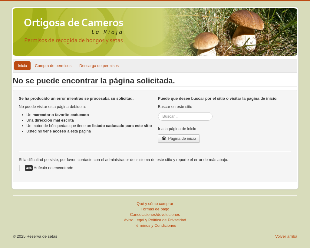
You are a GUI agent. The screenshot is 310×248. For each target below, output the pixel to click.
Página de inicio (179, 138)
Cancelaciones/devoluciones (155, 214)
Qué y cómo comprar (155, 203)
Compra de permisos (53, 65)
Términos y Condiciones (155, 225)
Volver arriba (286, 236)
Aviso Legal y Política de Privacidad (155, 220)
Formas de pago (155, 209)
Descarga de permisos (99, 65)
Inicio (22, 65)
